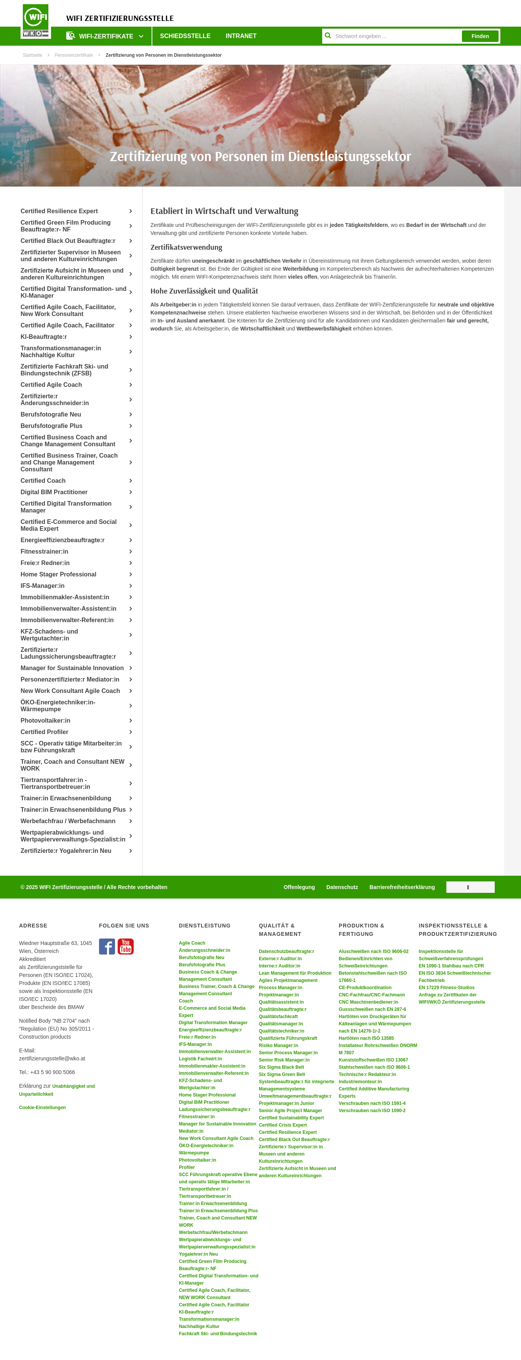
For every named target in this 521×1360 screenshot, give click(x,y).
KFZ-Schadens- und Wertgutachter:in (49, 635)
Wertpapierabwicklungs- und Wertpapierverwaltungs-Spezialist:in (73, 836)
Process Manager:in (280, 987)
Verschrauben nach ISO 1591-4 (372, 1103)
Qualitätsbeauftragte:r (283, 1009)
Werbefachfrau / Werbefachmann (68, 821)
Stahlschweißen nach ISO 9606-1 (374, 1067)
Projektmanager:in (279, 995)
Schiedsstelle (185, 36)
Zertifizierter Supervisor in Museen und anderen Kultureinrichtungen (71, 255)
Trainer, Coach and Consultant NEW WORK (73, 765)
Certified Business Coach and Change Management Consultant (68, 440)
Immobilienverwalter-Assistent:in (69, 608)
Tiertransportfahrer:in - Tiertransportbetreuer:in (55, 783)
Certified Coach (43, 480)
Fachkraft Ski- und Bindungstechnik (218, 1333)
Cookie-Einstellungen (42, 1107)
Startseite (32, 55)
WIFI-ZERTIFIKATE (100, 35)
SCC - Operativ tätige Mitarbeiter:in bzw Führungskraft (71, 746)
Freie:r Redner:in (45, 563)
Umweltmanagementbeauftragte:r (295, 1096)
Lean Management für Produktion (295, 973)
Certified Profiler (44, 732)
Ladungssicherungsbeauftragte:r (215, 1109)
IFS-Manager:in (43, 586)
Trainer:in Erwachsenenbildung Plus (73, 809)
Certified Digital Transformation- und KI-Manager (73, 292)
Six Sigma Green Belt (282, 1074)
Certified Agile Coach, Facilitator (68, 325)
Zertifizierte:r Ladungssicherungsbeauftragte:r (68, 653)
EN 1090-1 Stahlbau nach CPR (451, 966)
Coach (186, 1001)
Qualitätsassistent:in (281, 1002)
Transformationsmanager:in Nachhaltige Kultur (61, 351)
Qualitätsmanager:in (281, 1023)
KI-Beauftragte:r (44, 337)
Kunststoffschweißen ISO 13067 (373, 1060)
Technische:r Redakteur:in (367, 1074)
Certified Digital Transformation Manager (66, 507)
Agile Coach (192, 943)
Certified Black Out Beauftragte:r (68, 241)
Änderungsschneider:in (204, 950)
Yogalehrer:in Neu (198, 1254)
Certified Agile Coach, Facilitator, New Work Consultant (68, 310)
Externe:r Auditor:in (280, 958)
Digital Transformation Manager (213, 1022)
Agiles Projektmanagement (288, 980)
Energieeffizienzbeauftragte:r (62, 540)
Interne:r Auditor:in (279, 966)
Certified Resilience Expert (59, 211)
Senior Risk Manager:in (284, 1060)
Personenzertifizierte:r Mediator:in (70, 679)
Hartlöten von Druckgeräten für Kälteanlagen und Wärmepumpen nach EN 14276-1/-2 (375, 1024)
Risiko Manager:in (278, 1045)
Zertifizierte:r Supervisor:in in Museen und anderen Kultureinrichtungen (291, 1154)
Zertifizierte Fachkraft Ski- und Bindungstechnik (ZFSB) (64, 370)
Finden (480, 36)
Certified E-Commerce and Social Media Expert (69, 525)
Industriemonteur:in (360, 1081)
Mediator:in (191, 1131)
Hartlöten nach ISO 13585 (366, 1038)
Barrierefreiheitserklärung (402, 887)
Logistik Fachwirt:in (200, 1059)
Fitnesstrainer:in (44, 551)
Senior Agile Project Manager (290, 1110)
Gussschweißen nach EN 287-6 (372, 1009)
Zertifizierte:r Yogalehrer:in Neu (66, 851)
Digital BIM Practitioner (54, 492)
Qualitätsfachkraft (278, 1016)
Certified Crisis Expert (283, 1125)
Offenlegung (299, 887)
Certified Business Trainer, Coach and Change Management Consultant (69, 462)
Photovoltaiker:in (45, 720)
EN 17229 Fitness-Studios (447, 987)
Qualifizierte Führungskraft (288, 1038)
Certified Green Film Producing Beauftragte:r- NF (65, 226)
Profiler (187, 1167)
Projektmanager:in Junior (286, 1103)
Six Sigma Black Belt (281, 1067)
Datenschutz (342, 887)
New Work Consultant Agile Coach (70, 691)
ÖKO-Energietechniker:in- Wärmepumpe (58, 705)
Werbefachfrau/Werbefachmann (213, 1232)
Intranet (241, 36)
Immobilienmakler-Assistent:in (65, 597)
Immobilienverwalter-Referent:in (67, 620)
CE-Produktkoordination (365, 987)
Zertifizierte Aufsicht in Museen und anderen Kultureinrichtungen (72, 274)
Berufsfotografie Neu (51, 414)
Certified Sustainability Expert (291, 1118)
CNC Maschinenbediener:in (368, 1002)
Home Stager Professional (58, 574)
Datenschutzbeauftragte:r (286, 951)
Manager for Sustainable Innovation (72, 668)
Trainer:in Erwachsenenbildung (66, 798)
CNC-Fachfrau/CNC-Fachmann (372, 995)
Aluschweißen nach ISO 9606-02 (374, 951)
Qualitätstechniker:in (281, 1031)
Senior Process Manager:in (288, 1052)
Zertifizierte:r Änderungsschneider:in (55, 399)
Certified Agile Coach (51, 385)
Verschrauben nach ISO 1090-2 (372, 1110)
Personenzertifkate (74, 55)
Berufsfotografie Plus (52, 426)
